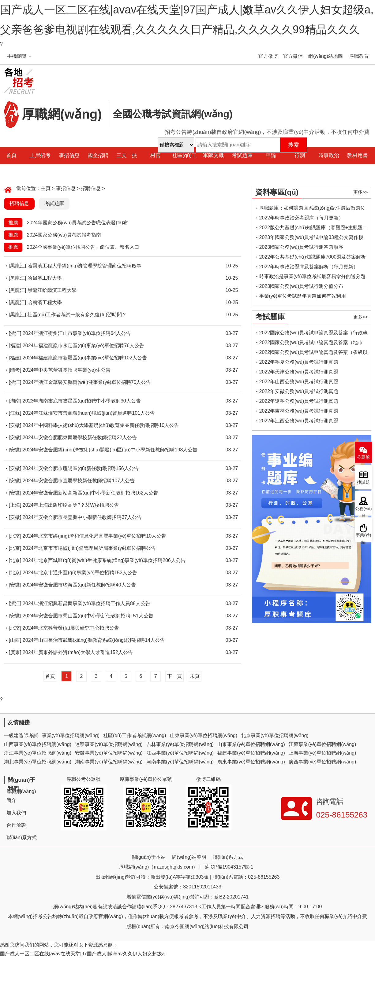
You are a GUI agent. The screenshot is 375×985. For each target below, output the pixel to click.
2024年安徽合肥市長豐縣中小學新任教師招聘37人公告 (82, 517)
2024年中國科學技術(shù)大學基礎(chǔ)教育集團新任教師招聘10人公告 (101, 425)
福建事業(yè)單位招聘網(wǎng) (251, 752)
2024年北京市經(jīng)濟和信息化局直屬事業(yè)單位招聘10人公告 (94, 535)
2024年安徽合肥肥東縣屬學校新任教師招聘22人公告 (80, 437)
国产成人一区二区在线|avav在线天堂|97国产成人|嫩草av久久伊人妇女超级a (82, 953)
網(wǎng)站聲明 (189, 857)
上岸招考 (40, 155)
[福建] (15, 345)
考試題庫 (242, 155)
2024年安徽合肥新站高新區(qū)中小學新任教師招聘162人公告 (90, 492)
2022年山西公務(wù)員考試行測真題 (299, 381)
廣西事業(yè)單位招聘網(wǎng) (322, 761)
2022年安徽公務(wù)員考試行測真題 (299, 391)
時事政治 (328, 155)
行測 (299, 155)
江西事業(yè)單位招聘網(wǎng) (180, 752)
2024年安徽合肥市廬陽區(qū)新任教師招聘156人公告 (81, 468)
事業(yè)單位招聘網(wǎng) (71, 735)
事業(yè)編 (363, 537)
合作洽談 (16, 825)
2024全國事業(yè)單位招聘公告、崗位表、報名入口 (83, 247)
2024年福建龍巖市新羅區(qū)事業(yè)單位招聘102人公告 (85, 357)
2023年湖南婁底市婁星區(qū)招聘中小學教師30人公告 (82, 400)
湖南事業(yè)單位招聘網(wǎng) (109, 761)
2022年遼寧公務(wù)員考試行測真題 (299, 401)
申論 (271, 155)
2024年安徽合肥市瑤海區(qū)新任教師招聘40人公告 (79, 584)
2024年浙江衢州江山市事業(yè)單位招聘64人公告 (77, 333)
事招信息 (69, 155)
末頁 (195, 676)
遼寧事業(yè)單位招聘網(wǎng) (109, 744)
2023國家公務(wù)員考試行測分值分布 (301, 286)
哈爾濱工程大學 (45, 278)
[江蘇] (15, 413)
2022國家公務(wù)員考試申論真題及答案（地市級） (311, 343)
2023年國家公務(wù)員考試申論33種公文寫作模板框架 (311, 238)
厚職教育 (359, 56)
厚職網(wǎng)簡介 (21, 796)
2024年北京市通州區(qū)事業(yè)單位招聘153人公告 (80, 572)
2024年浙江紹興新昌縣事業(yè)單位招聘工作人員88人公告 (86, 603)
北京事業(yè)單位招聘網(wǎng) (275, 735)
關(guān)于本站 (149, 857)
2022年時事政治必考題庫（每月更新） (301, 217)
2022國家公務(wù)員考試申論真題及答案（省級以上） (313, 353)
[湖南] (15, 400)
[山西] (15, 640)
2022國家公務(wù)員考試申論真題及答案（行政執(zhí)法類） (313, 334)
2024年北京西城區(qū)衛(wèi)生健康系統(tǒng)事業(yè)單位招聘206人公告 (104, 560)
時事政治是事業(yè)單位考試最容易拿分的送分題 (312, 276)
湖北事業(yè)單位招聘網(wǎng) (38, 761)
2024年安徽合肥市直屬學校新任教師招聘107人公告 (79, 480)
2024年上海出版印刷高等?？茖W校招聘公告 (71, 505)
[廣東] (15, 652)
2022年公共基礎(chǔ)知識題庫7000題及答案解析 (312, 256)
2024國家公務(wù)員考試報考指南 (64, 234)
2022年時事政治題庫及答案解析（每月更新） (308, 266)
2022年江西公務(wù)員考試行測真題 (299, 420)
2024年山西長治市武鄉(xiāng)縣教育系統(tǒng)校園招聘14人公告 (94, 640)
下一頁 (174, 676)
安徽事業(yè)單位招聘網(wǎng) (109, 752)
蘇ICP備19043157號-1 (228, 866)
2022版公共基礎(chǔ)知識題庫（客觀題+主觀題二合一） (313, 229)
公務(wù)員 (363, 511)
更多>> (360, 192)
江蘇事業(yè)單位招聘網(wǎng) (322, 744)
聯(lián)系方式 (21, 837)
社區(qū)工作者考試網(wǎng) (134, 735)
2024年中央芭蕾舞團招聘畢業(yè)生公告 (67, 370)
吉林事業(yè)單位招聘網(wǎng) (180, 744)
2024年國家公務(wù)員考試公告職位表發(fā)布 (77, 222)
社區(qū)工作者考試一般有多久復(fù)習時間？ (77, 314)
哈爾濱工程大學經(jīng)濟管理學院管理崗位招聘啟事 (84, 265)
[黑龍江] (17, 265)
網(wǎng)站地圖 (325, 56)
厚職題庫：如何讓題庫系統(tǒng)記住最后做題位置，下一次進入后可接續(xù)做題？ (312, 209)
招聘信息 (91, 188)
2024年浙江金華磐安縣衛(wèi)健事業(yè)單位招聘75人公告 (87, 382)
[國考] (15, 370)
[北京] (15, 535)
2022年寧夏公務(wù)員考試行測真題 (299, 362)
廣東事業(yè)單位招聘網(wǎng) (251, 761)
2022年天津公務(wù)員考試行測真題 (299, 371)
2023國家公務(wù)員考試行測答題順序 (301, 247)
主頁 (46, 188)
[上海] (15, 505)
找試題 (363, 482)
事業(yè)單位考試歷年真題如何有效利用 (302, 296)
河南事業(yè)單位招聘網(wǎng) (180, 761)
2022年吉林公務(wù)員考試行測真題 (299, 410)
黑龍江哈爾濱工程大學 (52, 290)
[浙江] (15, 333)
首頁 (50, 676)
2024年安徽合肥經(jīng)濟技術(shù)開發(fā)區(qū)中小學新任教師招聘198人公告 (110, 449)
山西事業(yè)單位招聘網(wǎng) (38, 744)
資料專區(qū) (276, 192)
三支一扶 (126, 155)
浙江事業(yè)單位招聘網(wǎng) (38, 752)
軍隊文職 (213, 155)
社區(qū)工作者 (184, 164)
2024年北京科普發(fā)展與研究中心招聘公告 (71, 627)
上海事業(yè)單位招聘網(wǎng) (322, 752)
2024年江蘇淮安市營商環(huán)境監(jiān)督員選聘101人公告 (89, 413)
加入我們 (16, 812)
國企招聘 (98, 155)
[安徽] (15, 425)
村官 (155, 155)
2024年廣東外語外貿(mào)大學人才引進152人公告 (78, 652)
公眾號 (363, 457)
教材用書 (357, 155)
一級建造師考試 (21, 735)
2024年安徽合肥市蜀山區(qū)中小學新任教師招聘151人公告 (88, 615)
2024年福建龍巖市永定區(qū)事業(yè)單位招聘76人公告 (83, 345)
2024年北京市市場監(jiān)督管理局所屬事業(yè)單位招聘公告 (89, 548)
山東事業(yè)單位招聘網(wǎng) (204, 735)
